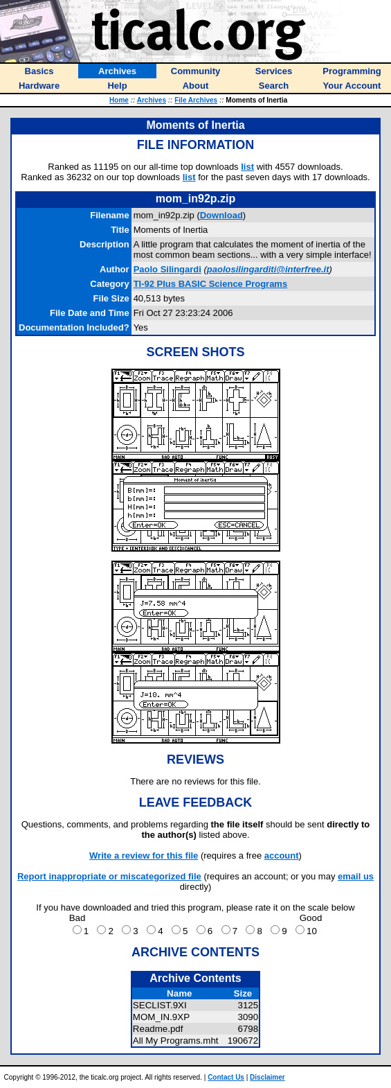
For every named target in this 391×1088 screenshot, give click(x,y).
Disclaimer (267, 1077)
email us (356, 876)
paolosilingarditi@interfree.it (268, 269)
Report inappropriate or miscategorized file (109, 876)
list (247, 166)
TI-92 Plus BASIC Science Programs (211, 284)
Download (221, 215)
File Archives (195, 100)
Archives (151, 100)
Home (119, 100)
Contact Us (226, 1077)
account (281, 855)
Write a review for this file (143, 855)
